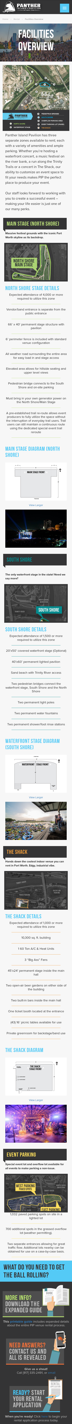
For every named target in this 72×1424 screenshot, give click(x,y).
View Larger (36, 505)
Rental (17, 19)
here (44, 1416)
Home (5, 19)
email (51, 1373)
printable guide (21, 1321)
